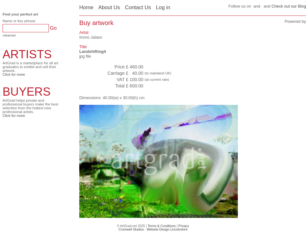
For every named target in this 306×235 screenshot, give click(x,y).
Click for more (14, 74)
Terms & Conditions (161, 226)
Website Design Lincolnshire (166, 229)
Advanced (9, 35)
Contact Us (138, 7)
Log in (163, 7)
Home (86, 7)
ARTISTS (27, 54)
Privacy (184, 226)
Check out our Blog (288, 6)
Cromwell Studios (131, 229)
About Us (109, 7)
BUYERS (27, 91)
